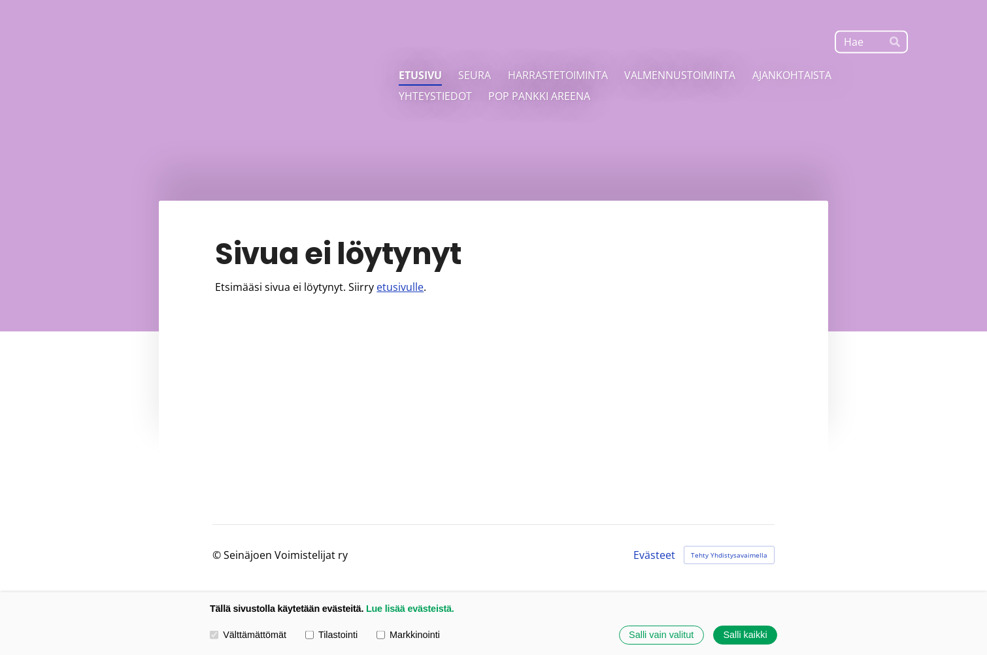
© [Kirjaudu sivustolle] (218, 555)
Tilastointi (331, 635)
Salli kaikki (745, 635)
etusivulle (400, 287)
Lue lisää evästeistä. (410, 608)
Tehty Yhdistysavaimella (729, 555)
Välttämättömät (248, 635)
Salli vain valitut (661, 635)
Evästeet (654, 555)
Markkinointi (408, 635)
